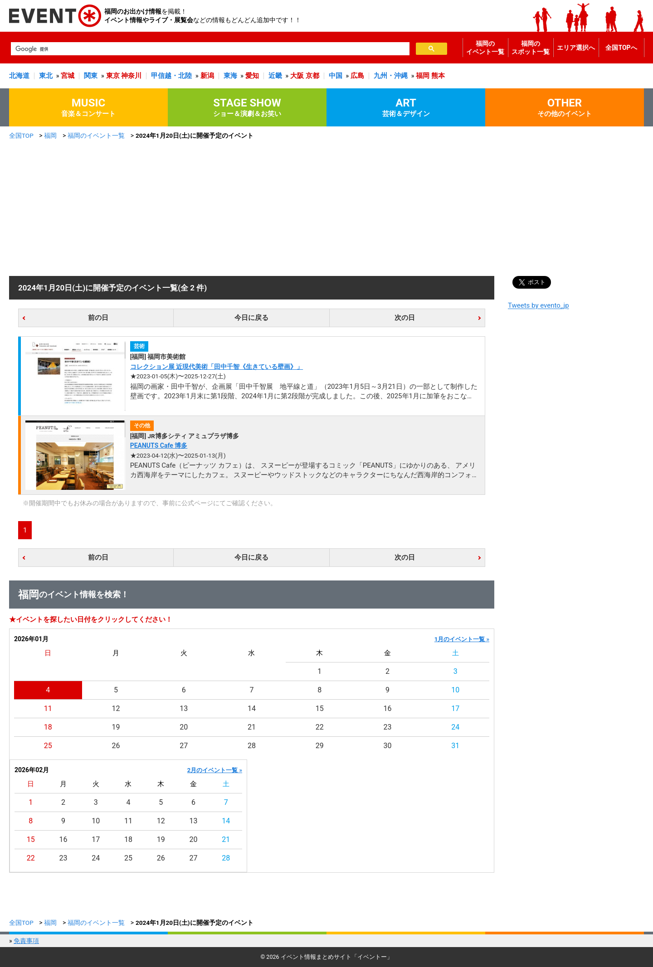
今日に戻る (251, 318)
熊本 (438, 76)
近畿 (275, 76)
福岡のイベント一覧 (485, 47)
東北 (46, 76)
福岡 (422, 76)
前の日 (98, 318)
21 (252, 727)
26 (116, 745)
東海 (230, 76)
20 (184, 727)
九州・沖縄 (391, 76)
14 (252, 708)
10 (455, 690)
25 (48, 745)
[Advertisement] (326, 208)
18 (48, 727)
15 (320, 708)
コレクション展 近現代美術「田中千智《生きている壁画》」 (216, 366)
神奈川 (131, 76)
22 (320, 727)
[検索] (209, 49)
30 (387, 745)
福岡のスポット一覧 (531, 47)
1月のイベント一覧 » (461, 639)
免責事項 (26, 940)
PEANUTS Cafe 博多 (159, 445)
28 (252, 745)
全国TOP (21, 135)
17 (455, 708)
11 (48, 708)
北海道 (19, 76)
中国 (335, 76)
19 (116, 727)
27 (184, 745)
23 (387, 727)
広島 (357, 76)
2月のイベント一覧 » (214, 770)
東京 (113, 76)
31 (455, 745)
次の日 (405, 318)
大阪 (297, 76)
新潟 (207, 76)
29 (320, 745)
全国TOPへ (621, 47)
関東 (90, 76)
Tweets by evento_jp (538, 305)
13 (184, 708)
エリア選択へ (576, 47)
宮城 (67, 76)
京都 (312, 76)
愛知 (252, 76)
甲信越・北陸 (171, 76)
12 (116, 708)
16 (387, 708)
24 (455, 727)
